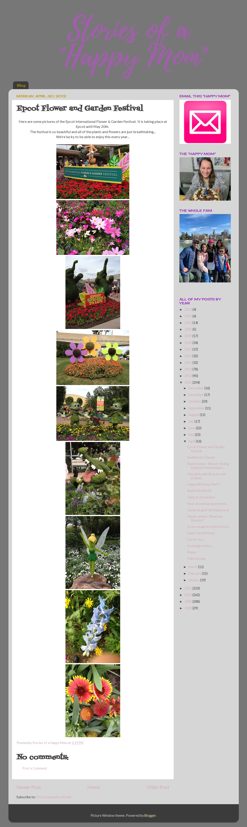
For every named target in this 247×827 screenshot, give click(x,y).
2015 (188, 362)
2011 (188, 588)
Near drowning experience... (207, 504)
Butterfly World (199, 491)
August (194, 415)
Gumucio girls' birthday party (208, 510)
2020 (188, 329)
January (194, 580)
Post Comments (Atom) (53, 797)
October (195, 401)
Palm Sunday (196, 559)
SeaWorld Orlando (201, 457)
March (193, 567)
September (196, 408)
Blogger (150, 815)
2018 (188, 343)
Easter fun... (196, 539)
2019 (188, 336)
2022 (188, 316)
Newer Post (28, 787)
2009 (188, 601)
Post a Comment (34, 768)
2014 (188, 369)
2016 (188, 356)
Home (93, 787)
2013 (188, 376)
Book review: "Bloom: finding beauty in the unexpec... (208, 466)
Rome (191, 552)
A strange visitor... (200, 546)
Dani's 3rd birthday (201, 533)
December (196, 388)
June (192, 428)
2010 (188, 595)
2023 (188, 309)
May (191, 435)
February (195, 573)
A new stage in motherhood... (208, 527)
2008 (188, 608)
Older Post (158, 787)
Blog (21, 85)
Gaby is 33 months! (201, 497)
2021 (188, 323)
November (196, 395)
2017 (188, 349)
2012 (188, 382)
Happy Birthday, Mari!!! (204, 484)
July (191, 421)
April (192, 441)
